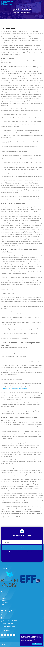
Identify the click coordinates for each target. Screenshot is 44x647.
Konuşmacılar (5, 600)
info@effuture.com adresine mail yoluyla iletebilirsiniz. (15, 388)
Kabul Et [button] (37, 643)
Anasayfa (16, 12)
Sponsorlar (4, 598)
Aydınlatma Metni (21, 551)
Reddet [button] (26, 643)
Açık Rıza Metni (13, 551)
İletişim (3, 606)
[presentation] (22, 557)
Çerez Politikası (5, 602)
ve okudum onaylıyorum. (22, 551)
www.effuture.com (5, 483)
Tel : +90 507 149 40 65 (8, 623)
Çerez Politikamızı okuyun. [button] (27, 640)
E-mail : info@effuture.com (9, 626)
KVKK (3, 604)
